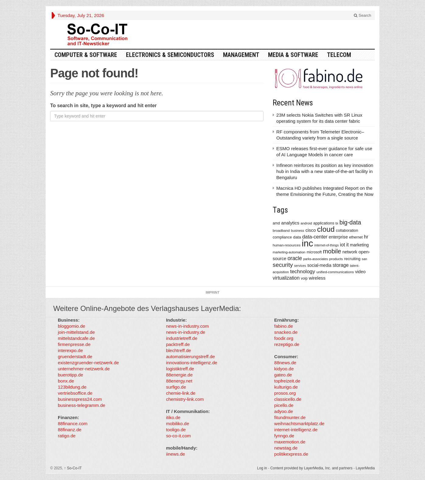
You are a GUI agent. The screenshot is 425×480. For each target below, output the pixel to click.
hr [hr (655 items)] (366, 236)
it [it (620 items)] (347, 244)
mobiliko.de (177, 423)
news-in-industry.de (185, 332)
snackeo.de (286, 332)
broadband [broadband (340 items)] (281, 230)
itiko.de (173, 417)
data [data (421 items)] (297, 237)
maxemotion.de (289, 441)
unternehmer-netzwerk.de (84, 368)
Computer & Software (85, 54)
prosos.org (285, 393)
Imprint (212, 292)
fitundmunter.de (289, 417)
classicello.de (287, 399)
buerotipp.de (70, 374)
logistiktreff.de (180, 368)
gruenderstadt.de (75, 356)
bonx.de (66, 380)
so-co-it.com (178, 435)
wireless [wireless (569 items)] (317, 278)
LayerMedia (365, 468)
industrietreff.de (181, 338)
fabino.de (283, 326)
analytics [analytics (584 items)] (290, 222)
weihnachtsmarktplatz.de (299, 423)
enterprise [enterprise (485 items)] (338, 237)
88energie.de (179, 374)
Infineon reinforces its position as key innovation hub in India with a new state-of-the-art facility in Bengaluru (324, 171)
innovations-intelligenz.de (191, 362)
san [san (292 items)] (364, 259)
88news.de (285, 362)
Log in (262, 468)
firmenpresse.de (74, 344)
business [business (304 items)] (297, 230)
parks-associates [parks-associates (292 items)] (315, 259)
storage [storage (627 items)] (341, 265)
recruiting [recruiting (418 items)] (352, 258)
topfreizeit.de (287, 380)
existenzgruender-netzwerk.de (88, 362)
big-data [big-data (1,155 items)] (350, 222)
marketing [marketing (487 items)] (359, 244)
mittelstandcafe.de (76, 338)
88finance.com (73, 423)
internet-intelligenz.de (296, 429)
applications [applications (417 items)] (323, 223)
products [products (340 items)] (336, 259)
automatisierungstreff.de (190, 356)
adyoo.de (283, 411)
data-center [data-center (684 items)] (314, 236)
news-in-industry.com (187, 326)
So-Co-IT (73, 468)
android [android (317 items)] (306, 223)
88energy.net (179, 380)
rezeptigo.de (286, 344)
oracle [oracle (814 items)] (294, 258)
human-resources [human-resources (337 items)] (286, 245)
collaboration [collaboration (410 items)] (347, 230)
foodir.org (283, 338)
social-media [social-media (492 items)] (319, 265)
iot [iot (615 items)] (342, 244)
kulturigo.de (286, 387)
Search (362, 15)
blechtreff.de (178, 350)
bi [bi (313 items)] (337, 223)
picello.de (283, 405)
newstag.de (286, 447)
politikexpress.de (291, 454)
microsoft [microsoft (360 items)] (314, 252)
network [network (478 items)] (349, 251)
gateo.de (283, 374)
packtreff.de (178, 344)
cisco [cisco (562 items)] (310, 230)
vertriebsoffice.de (75, 393)
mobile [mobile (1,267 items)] (332, 251)
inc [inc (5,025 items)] (307, 243)
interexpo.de (70, 350)
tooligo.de (176, 429)
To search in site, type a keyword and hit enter (103, 105)
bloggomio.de (71, 326)
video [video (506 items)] (360, 271)
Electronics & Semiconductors (170, 54)
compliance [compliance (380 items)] (282, 237)
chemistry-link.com (185, 399)
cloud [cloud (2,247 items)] (326, 229)
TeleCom (339, 54)
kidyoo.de (284, 368)
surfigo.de (176, 387)
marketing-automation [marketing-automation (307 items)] (289, 252)
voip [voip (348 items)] (304, 278)
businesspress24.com (80, 399)
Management (241, 54)
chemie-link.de (181, 393)
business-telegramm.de (81, 405)
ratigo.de (66, 435)
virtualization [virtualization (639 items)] (286, 278)
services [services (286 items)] (300, 265)
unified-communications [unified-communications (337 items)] (335, 272)
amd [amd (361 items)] (276, 223)
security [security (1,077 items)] (283, 265)
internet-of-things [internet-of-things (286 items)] (326, 245)
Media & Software (293, 54)
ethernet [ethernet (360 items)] (356, 237)
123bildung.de (72, 387)
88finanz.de (70, 429)
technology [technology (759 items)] (302, 271)
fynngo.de (284, 435)
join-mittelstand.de (76, 332)
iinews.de (175, 454)
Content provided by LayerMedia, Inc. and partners (311, 468)
